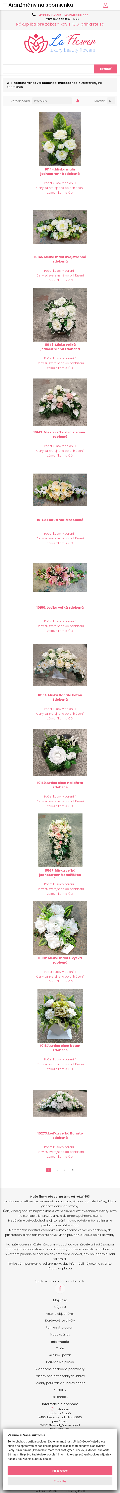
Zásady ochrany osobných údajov (60, 1376)
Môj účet (60, 1307)
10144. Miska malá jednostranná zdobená (60, 171)
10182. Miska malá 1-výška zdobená (60, 960)
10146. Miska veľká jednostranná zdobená (60, 347)
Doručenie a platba (60, 1362)
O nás (60, 1348)
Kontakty (60, 1390)
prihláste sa (92, 24)
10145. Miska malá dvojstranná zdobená (60, 259)
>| (73, 1170)
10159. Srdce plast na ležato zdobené (60, 785)
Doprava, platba (60, 1268)
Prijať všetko (60, 1470)
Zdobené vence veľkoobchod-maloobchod (45, 83)
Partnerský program (60, 1327)
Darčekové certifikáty (60, 1320)
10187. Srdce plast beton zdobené (60, 1048)
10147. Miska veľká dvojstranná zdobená (60, 434)
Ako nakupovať (60, 1355)
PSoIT (81, 1491)
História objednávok (60, 1314)
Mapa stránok (60, 1334)
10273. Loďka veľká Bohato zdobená (60, 1135)
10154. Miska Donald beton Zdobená (60, 697)
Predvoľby (60, 1481)
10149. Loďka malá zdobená (60, 520)
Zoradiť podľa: (20, 101)
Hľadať (105, 69)
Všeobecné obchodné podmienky (60, 1369)
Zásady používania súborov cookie (60, 1383)
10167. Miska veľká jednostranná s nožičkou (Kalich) (60, 875)
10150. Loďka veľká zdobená (60, 607)
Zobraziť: (99, 101)
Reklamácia (60, 1397)
